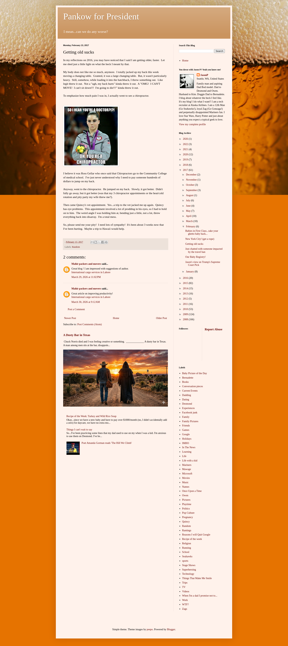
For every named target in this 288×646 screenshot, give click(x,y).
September (191, 190)
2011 (186, 304)
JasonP (204, 75)
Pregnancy (187, 517)
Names (185, 486)
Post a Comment (76, 309)
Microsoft (187, 473)
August (190, 195)
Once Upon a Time (192, 491)
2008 (186, 319)
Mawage (186, 469)
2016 (186, 278)
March (189, 221)
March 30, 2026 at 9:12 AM (85, 302)
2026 (186, 138)
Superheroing (189, 569)
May (188, 211)
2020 (186, 154)
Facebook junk (189, 412)
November (191, 179)
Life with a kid (189, 460)
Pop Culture (188, 512)
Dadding (186, 395)
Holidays (187, 438)
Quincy (186, 521)
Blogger (171, 629)
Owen (185, 495)
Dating (185, 399)
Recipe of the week (192, 539)
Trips (185, 582)
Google (186, 434)
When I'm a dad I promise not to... (199, 595)
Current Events (190, 390)
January (190, 271)
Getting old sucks (194, 244)
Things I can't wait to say (79, 429)
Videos (185, 591)
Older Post (161, 318)
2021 (186, 149)
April (189, 216)
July (188, 200)
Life (184, 456)
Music (185, 482)
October (190, 184)
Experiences (188, 408)
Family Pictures (190, 421)
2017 (186, 170)
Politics (186, 508)
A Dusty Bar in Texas (76, 335)
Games (185, 430)
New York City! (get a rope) (199, 239)
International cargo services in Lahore (90, 272)
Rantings (186, 530)
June (188, 205)
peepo (150, 629)
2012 (186, 298)
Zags (184, 609)
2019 (186, 159)
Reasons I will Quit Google (196, 534)
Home (116, 318)
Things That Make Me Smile (197, 578)
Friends (186, 425)
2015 (186, 283)
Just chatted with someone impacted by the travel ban (203, 250)
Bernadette (187, 377)
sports (185, 560)
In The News (188, 447)
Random (76, 247)
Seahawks (187, 556)
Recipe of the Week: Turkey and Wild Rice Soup (91, 416)
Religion (186, 543)
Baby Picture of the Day (194, 373)
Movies (186, 478)
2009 (186, 314)
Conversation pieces (192, 386)
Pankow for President (101, 16)
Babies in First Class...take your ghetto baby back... (201, 232)
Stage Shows (188, 565)
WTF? (185, 604)
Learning (187, 451)
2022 (186, 144)
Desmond (187, 403)
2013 (186, 293)
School (185, 552)
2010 (186, 309)
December (191, 174)
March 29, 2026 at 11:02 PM (86, 277)
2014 (186, 288)
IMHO (185, 443)
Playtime (186, 504)
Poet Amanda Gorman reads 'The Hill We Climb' (107, 443)
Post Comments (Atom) (89, 324)
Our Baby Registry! (195, 257)
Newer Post (70, 318)
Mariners (187, 465)
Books (185, 382)
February (191, 226)
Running (186, 547)
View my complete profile (192, 124)
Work (185, 600)
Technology (188, 573)
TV (184, 587)
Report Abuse (213, 329)
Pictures (186, 499)
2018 (186, 165)
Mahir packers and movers (86, 264)
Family (186, 417)
